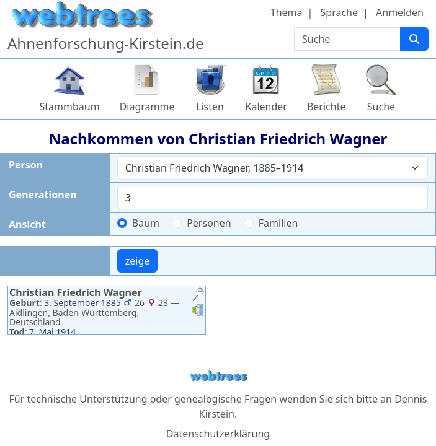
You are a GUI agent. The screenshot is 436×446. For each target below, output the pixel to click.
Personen (209, 223)
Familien (278, 223)
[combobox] (272, 168)
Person (26, 165)
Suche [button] (381, 106)
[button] (198, 295)
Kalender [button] (266, 106)
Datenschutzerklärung (218, 433)
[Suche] (414, 39)
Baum (145, 223)
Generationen (43, 194)
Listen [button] (210, 106)
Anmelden (400, 12)
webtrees (218, 376)
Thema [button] (286, 12)
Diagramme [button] (147, 106)
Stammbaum (70, 106)
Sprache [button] (339, 12)
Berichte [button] (326, 106)
